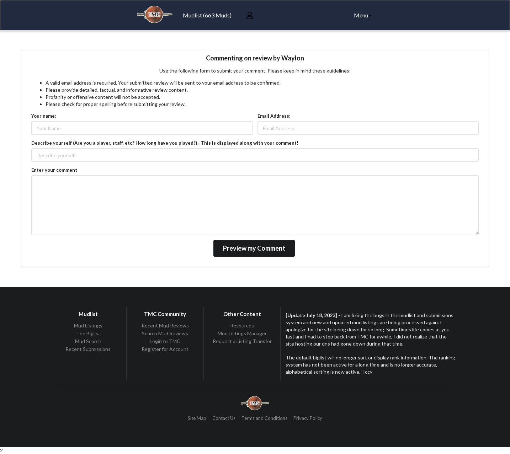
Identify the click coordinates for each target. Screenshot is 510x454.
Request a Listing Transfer (242, 341)
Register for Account (165, 349)
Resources (242, 326)
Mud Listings (88, 326)
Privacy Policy (307, 418)
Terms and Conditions (264, 418)
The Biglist (88, 333)
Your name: (43, 116)
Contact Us (223, 418)
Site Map (197, 418)
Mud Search (88, 341)
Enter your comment (54, 170)
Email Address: (273, 116)
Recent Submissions (88, 349)
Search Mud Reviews (165, 333)
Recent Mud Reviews (165, 326)
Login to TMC (165, 341)
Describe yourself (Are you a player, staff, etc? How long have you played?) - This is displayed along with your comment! (164, 143)
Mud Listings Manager (242, 333)
